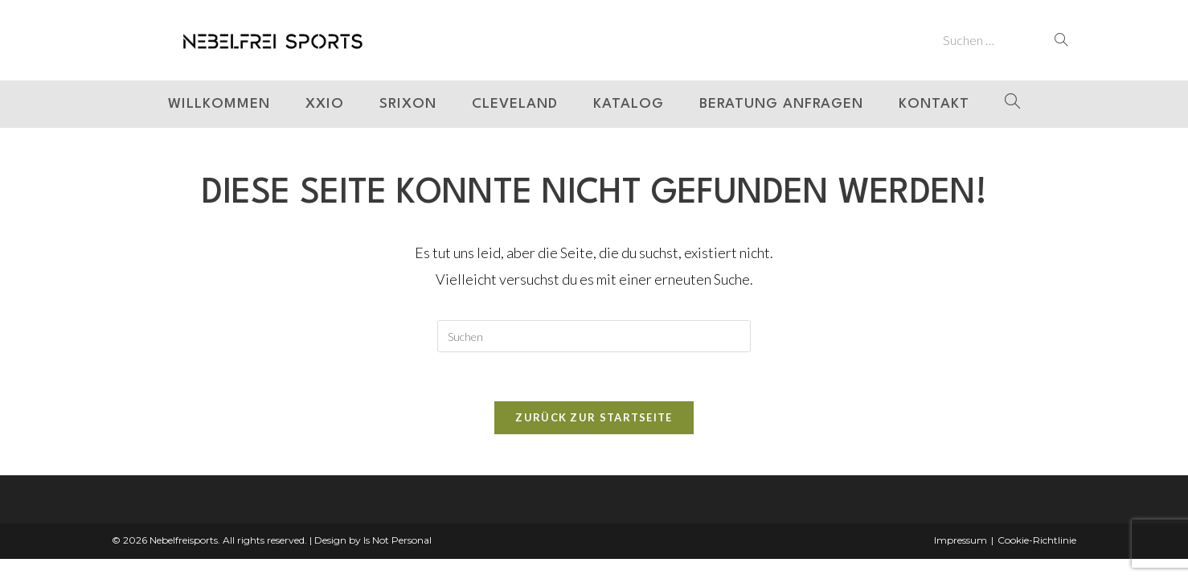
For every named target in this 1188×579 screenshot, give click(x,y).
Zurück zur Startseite (593, 417)
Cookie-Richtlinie (1037, 540)
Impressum (960, 540)
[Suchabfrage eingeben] (594, 336)
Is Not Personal (397, 540)
